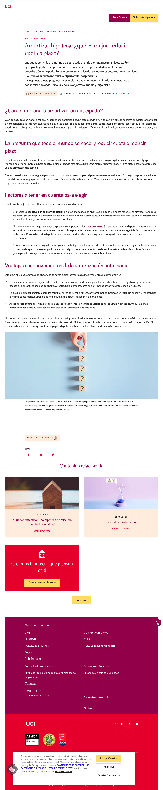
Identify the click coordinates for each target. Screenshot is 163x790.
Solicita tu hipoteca (144, 17)
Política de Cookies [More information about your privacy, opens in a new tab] (63, 772)
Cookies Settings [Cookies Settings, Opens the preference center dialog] (106, 776)
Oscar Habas (122, 94)
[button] (12, 769)
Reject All (109, 767)
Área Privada (119, 17)
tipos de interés (94, 226)
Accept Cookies (108, 758)
